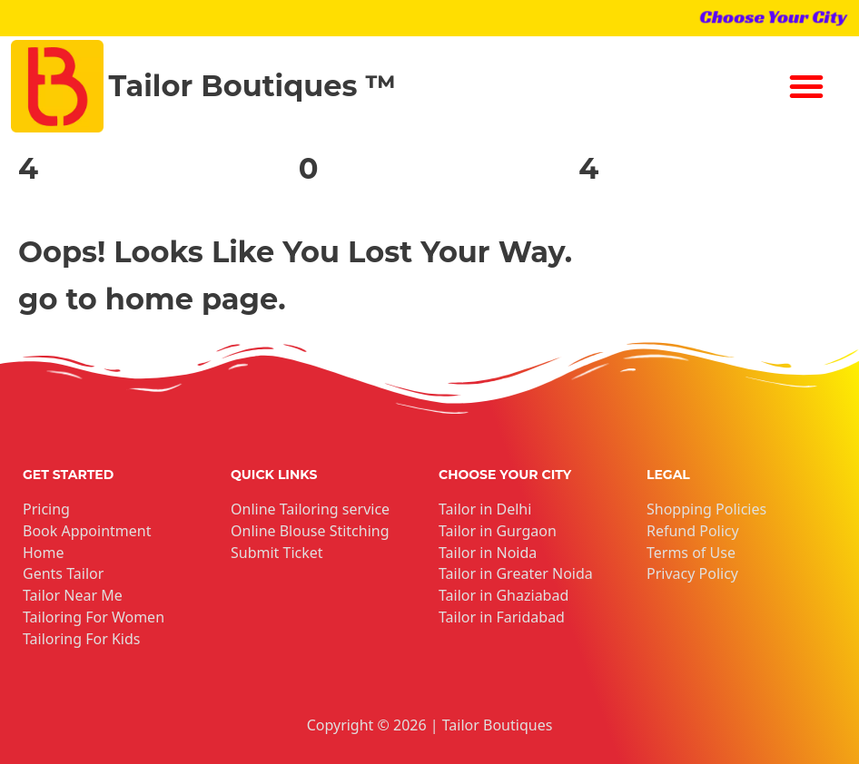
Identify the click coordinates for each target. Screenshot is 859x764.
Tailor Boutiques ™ (253, 85)
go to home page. (152, 299)
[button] (806, 86)
